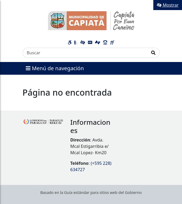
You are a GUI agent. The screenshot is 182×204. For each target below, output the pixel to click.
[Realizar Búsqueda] (153, 53)
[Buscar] (85, 53)
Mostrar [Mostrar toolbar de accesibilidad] (168, 5)
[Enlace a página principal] (91, 20)
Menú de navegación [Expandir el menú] (55, 68)
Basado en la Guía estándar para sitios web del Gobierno (91, 192)
